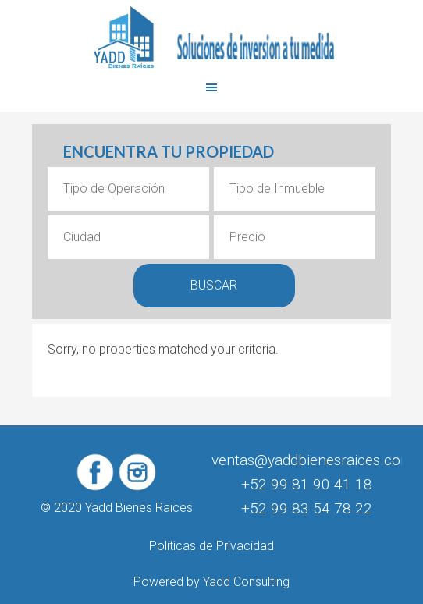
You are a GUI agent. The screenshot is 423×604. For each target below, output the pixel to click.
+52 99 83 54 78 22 (306, 508)
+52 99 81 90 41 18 (306, 484)
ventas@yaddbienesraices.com (313, 460)
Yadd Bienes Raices (211, 37)
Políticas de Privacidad (211, 545)
